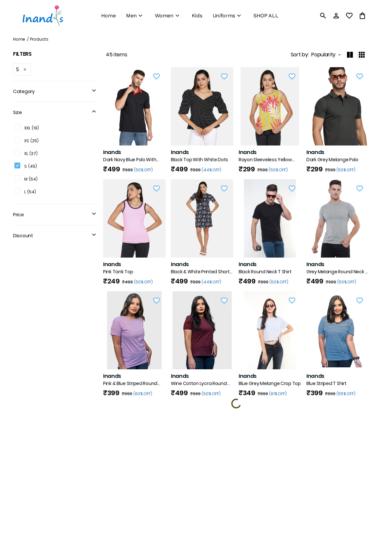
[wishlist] (349, 16)
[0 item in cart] (362, 16)
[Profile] (336, 16)
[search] (323, 16)
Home (19, 39)
